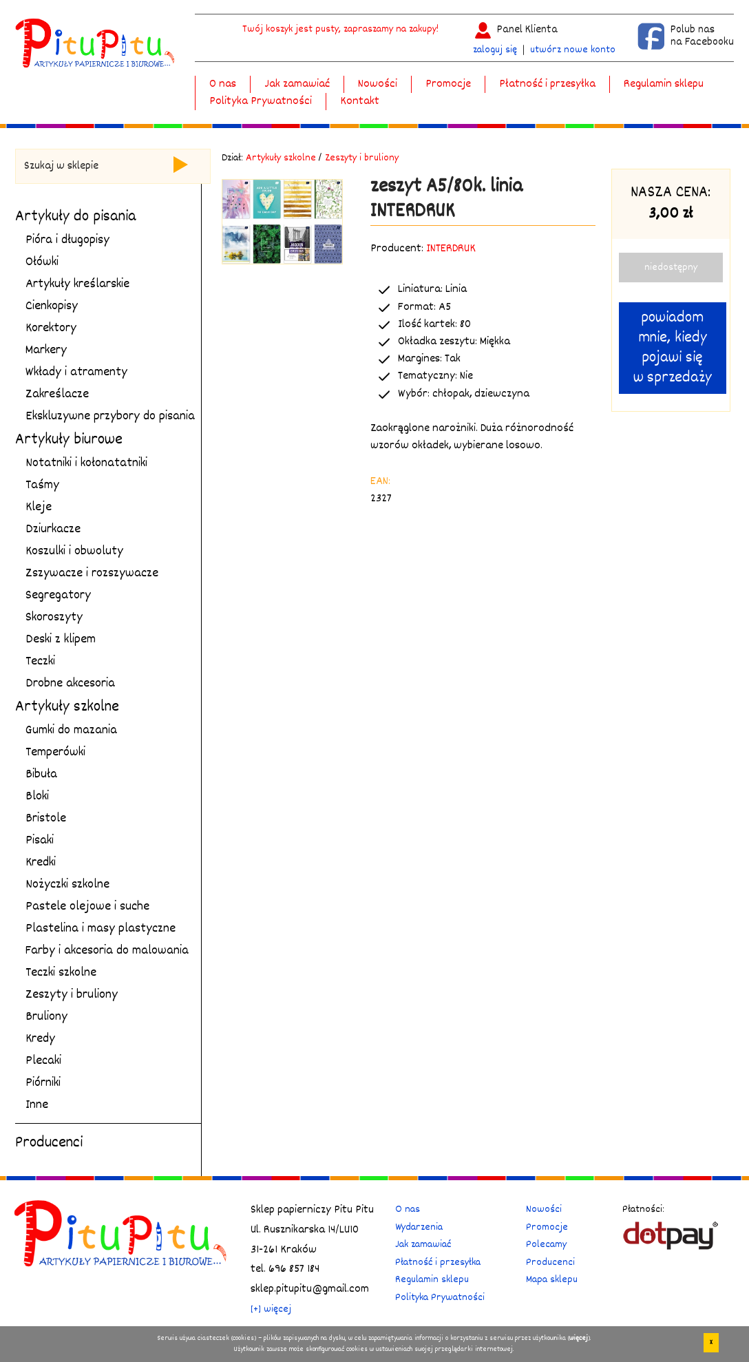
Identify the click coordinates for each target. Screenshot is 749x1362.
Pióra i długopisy (67, 240)
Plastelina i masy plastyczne (100, 929)
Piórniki (43, 1083)
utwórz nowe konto (572, 50)
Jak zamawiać (297, 84)
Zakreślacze (57, 394)
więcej (578, 1338)
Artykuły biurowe (69, 440)
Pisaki (39, 840)
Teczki (40, 661)
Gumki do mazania (71, 730)
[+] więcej (271, 1309)
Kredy (40, 1039)
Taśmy (42, 485)
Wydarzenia (419, 1227)
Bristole (45, 818)
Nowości (377, 84)
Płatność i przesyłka (547, 84)
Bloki (37, 796)
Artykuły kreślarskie (77, 284)
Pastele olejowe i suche (87, 906)
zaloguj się (495, 50)
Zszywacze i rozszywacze (91, 573)
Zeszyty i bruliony (71, 995)
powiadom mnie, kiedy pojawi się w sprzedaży (672, 347)
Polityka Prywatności (260, 101)
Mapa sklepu (552, 1280)
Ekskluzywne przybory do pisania (110, 416)
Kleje (38, 507)
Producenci (49, 1143)
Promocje (448, 84)
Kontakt (359, 101)
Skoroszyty (54, 617)
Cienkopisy (51, 306)
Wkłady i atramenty (76, 372)
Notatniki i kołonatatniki (86, 463)
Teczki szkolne (60, 973)
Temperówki (55, 752)
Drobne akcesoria (70, 683)
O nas (222, 84)
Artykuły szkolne (67, 707)
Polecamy (546, 1245)
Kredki (40, 862)
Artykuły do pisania (75, 217)
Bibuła (41, 774)
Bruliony (46, 1017)
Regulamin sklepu (664, 84)
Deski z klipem (60, 639)
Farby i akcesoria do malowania (107, 951)
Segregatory (58, 595)
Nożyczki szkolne (67, 884)
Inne (36, 1105)
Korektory (50, 328)
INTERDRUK (451, 249)
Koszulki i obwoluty (74, 551)
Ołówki (42, 262)
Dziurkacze (53, 529)
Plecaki (43, 1061)
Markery (46, 350)
